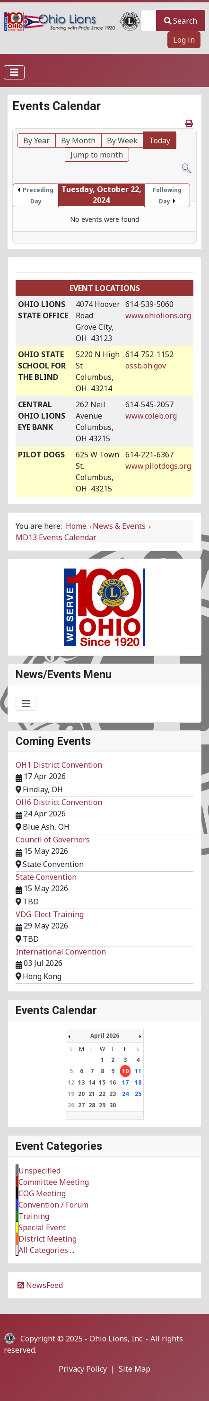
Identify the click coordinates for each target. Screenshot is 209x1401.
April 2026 (104, 1036)
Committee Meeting (53, 1182)
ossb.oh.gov (145, 365)
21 (91, 1094)
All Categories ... (46, 1250)
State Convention (46, 877)
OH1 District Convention (59, 765)
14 (91, 1082)
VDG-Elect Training (50, 914)
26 (71, 1105)
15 (102, 1082)
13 (81, 1082)
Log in (184, 40)
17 (125, 1082)
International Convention (61, 951)
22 (102, 1094)
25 (138, 1094)
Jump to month (96, 154)
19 (71, 1094)
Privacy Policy (83, 1369)
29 (102, 1105)
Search (180, 21)
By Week (122, 140)
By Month (78, 140)
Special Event (42, 1227)
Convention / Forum (53, 1205)
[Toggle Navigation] (14, 72)
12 (71, 1082)
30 (112, 1105)
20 (81, 1094)
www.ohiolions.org (158, 315)
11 (138, 1071)
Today (159, 140)
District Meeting (47, 1239)
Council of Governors (53, 839)
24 (125, 1094)
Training (33, 1216)
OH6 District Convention (59, 802)
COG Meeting (42, 1193)
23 (112, 1094)
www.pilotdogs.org (158, 466)
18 (138, 1082)
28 (91, 1105)
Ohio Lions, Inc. (116, 1338)
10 (125, 1071)
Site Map (134, 1369)
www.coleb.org (151, 416)
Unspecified (39, 1170)
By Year (36, 140)
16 (112, 1082)
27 (81, 1105)
